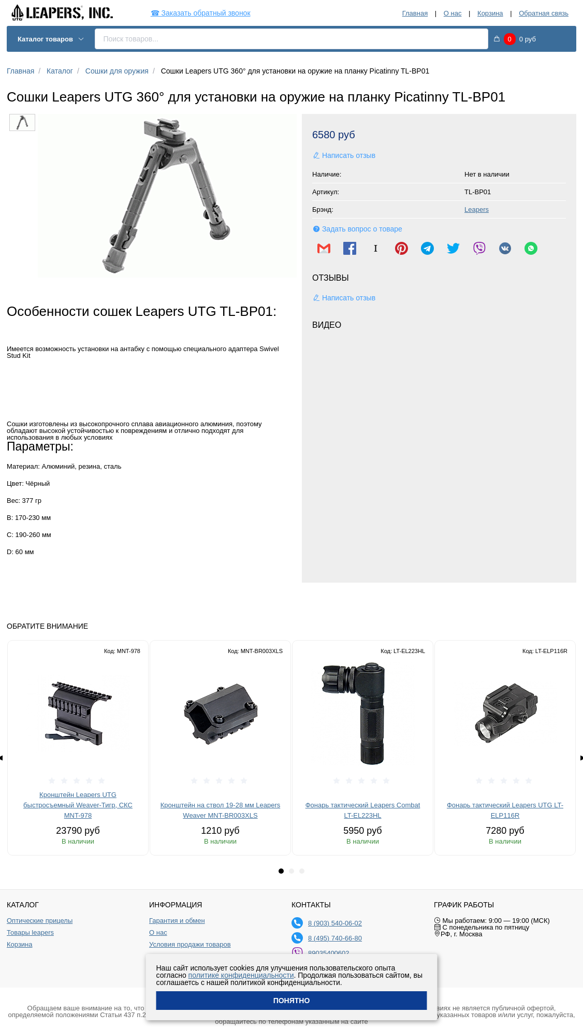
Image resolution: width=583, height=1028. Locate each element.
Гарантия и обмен (177, 920)
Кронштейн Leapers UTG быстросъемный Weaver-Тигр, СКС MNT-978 (78, 805)
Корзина (490, 13)
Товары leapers (30, 932)
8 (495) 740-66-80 (335, 938)
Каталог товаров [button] (51, 39)
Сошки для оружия (117, 71)
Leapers (476, 209)
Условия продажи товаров (190, 944)
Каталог (60, 71)
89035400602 (328, 953)
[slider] (78, 781)
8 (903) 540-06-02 (335, 923)
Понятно (291, 1000)
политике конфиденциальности (241, 975)
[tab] (281, 871)
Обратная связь (544, 13)
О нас (453, 13)
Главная (415, 13)
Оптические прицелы (39, 920)
